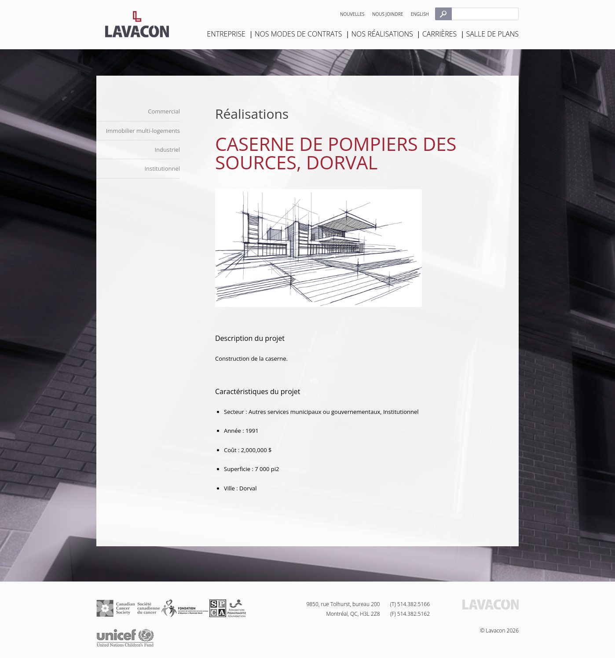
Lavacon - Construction (137, 24)
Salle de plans (492, 34)
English (420, 14)
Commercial (164, 111)
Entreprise (226, 34)
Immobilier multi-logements (143, 131)
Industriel (167, 150)
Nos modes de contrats (298, 34)
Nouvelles (352, 14)
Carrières (439, 34)
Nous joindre (387, 14)
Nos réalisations (382, 34)
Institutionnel (162, 168)
